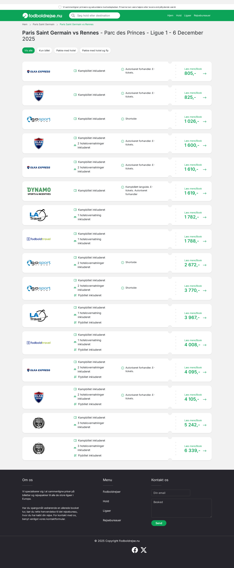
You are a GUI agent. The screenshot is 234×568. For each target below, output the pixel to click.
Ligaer (187, 15)
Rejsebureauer (202, 15)
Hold (179, 15)
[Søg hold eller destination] (97, 15)
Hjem (170, 15)
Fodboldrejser (112, 491)
